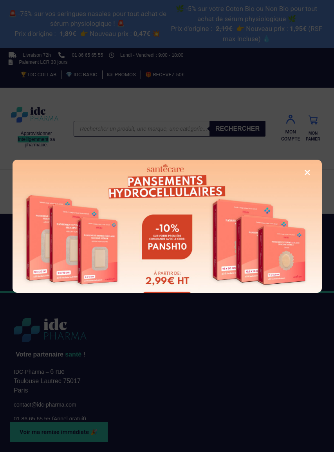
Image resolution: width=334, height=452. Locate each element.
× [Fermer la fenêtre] (307, 172)
